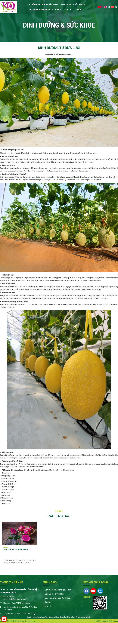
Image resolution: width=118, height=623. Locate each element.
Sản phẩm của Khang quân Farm (42, 4)
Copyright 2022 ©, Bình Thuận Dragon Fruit (17, 621)
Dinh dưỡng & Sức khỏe (72, 4)
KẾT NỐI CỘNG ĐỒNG (95, 582)
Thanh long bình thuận (83, 617)
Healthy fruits (31, 617)
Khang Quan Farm (42, 617)
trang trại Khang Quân (56, 617)
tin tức (68, 10)
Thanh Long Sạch (69, 617)
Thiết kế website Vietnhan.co (106, 621)
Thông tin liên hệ (11, 582)
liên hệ (79, 10)
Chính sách (50, 582)
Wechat (87, 597)
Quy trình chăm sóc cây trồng (44, 10)
